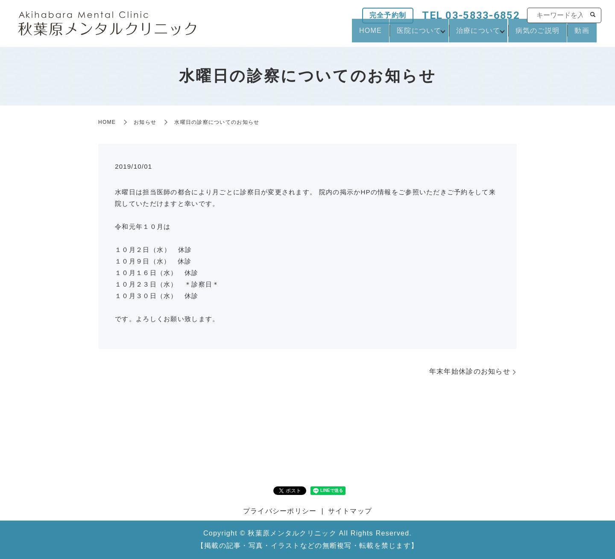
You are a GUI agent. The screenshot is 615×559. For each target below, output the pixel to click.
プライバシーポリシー (280, 511)
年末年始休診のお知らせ (469, 371)
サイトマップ (350, 511)
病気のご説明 (528, 34)
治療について (463, 34)
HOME (343, 34)
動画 (578, 34)
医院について (397, 34)
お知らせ (145, 122)
